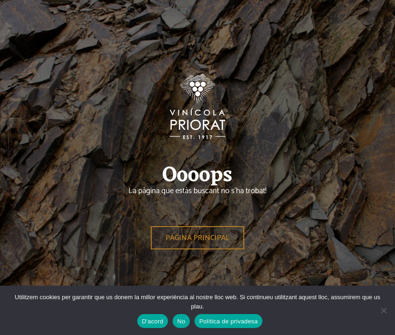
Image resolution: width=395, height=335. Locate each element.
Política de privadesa (228, 321)
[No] (383, 310)
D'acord (152, 321)
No (181, 321)
